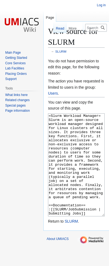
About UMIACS (58, 259)
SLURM (60, 51)
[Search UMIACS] (96, 28)
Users (53, 93)
